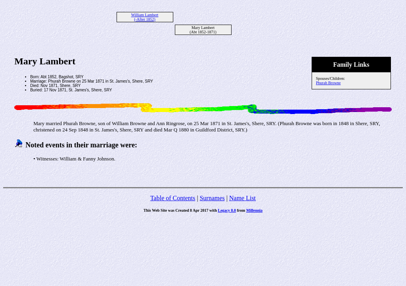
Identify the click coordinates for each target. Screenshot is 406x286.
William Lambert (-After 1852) (145, 17)
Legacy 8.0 (227, 210)
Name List (242, 198)
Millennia (254, 210)
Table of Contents (172, 198)
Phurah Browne (328, 83)
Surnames (212, 198)
